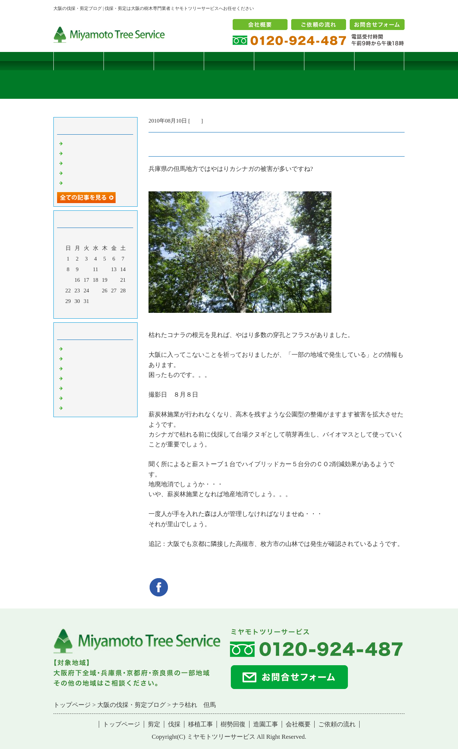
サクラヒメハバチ (86, 143)
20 (114, 280)
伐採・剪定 (78, 348)
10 (86, 269)
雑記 (195, 121)
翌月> (109, 311)
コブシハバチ (80, 153)
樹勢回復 (279, 60)
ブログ (379, 60)
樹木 (69, 378)
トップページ (78, 60)
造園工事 (329, 60)
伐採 (179, 60)
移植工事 (229, 60)
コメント (75, 408)
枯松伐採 (75, 173)
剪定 (129, 60)
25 (95, 290)
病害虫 (72, 358)
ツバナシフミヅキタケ (91, 183)
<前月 (82, 311)
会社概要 (298, 724)
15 (68, 280)
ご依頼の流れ (337, 724)
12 (105, 269)
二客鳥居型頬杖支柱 (89, 163)
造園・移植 (78, 398)
